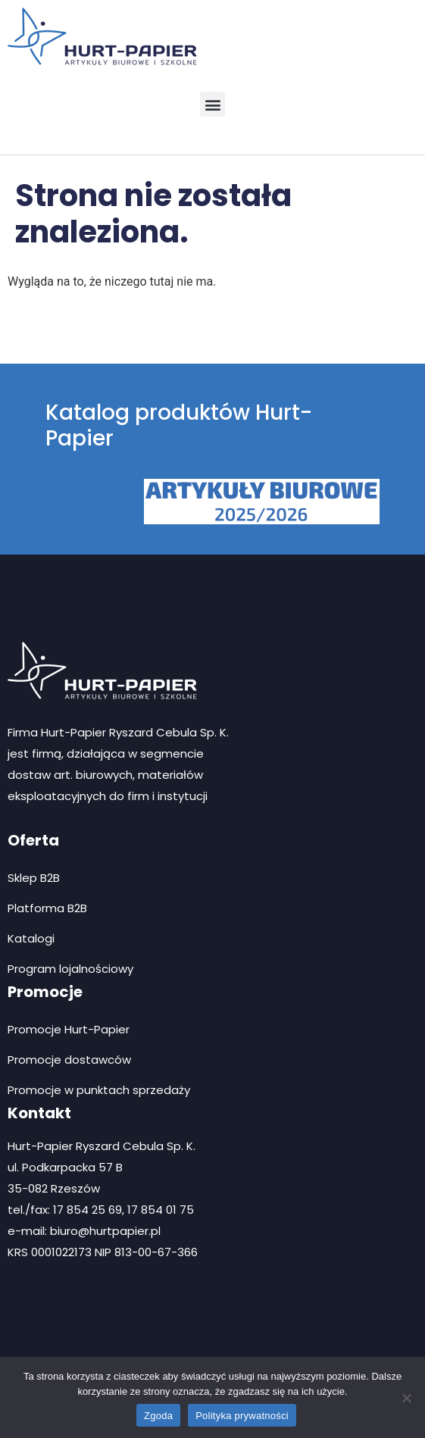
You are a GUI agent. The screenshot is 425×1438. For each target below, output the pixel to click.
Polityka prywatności (242, 1415)
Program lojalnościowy (70, 969)
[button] (212, 104)
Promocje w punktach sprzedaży (99, 1090)
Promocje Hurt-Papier (69, 1029)
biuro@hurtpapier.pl (105, 1231)
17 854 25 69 (87, 1210)
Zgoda (158, 1415)
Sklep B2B (34, 878)
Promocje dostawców (69, 1060)
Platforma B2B (47, 908)
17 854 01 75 (160, 1210)
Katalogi (31, 938)
